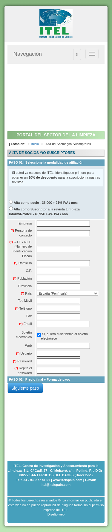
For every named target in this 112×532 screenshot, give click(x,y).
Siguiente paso (25, 388)
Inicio (35, 144)
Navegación (27, 54)
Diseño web (56, 514)
